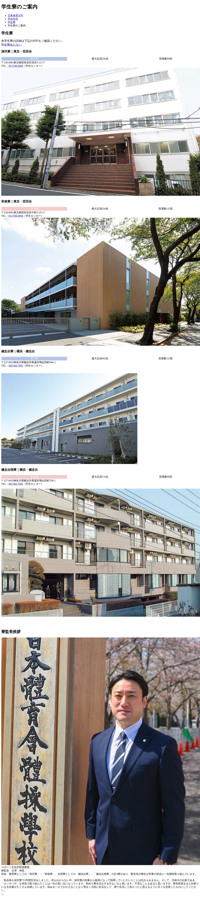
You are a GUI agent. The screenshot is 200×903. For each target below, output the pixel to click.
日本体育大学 (15, 15)
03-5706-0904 (15, 65)
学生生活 (13, 18)
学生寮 (11, 22)
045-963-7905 (15, 365)
